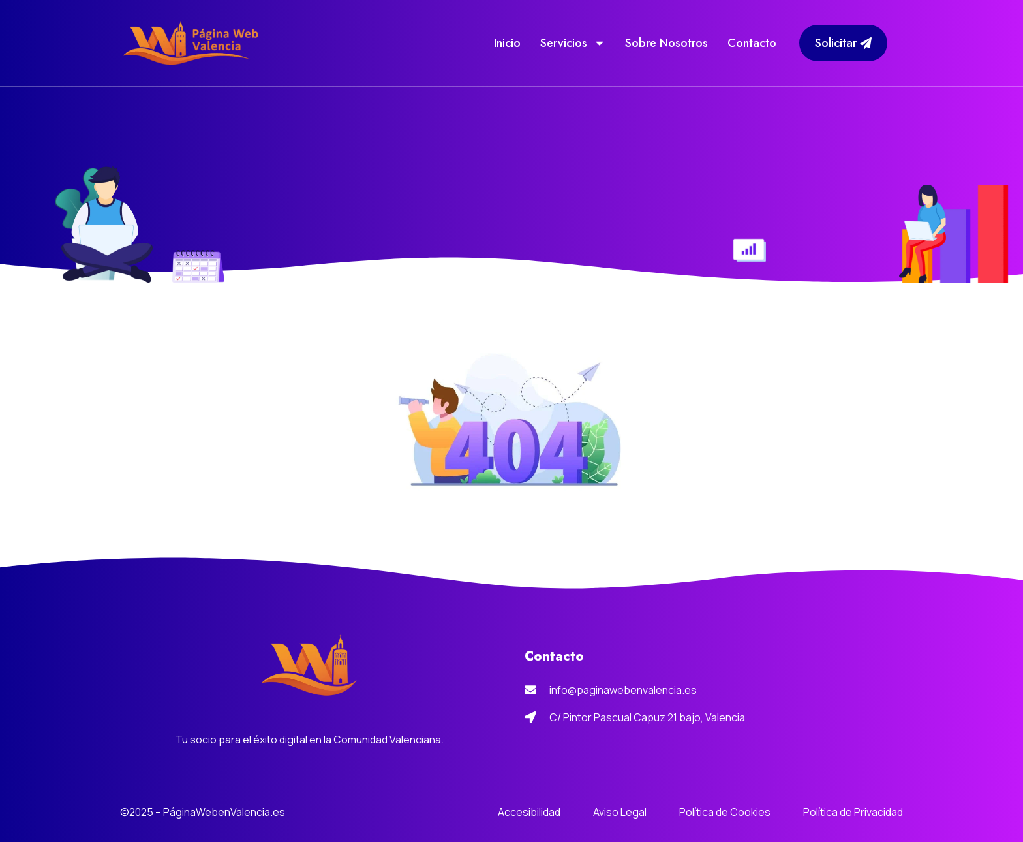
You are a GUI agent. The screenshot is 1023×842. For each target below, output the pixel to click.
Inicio (507, 43)
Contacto (751, 43)
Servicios (572, 43)
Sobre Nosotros (666, 43)
